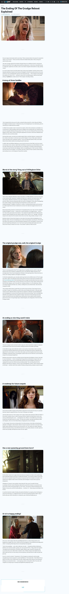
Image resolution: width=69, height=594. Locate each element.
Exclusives (15, 1)
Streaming (30, 1)
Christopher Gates (6, 14)
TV (25, 1)
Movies (21, 1)
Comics (41, 1)
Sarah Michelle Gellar (9, 280)
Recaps (36, 1)
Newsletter (63, 1)
